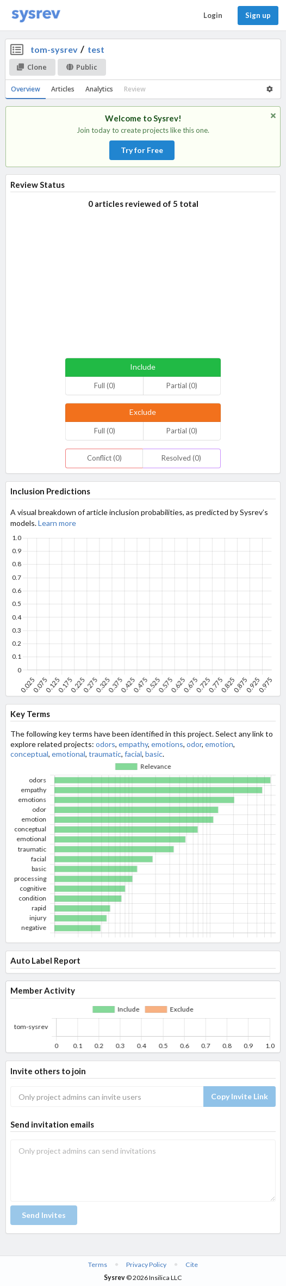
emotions (167, 744)
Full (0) (104, 385)
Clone (31, 67)
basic (154, 753)
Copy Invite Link (239, 1096)
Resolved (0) (181, 458)
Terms (97, 1264)
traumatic (105, 753)
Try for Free (142, 150)
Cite (191, 1264)
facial (133, 753)
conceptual (29, 753)
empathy (133, 744)
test (96, 49)
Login (212, 15)
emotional (68, 753)
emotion (219, 744)
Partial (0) (181, 385)
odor (194, 744)
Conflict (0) (104, 458)
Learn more (57, 523)
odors (105, 744)
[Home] (36, 15)
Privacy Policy (146, 1264)
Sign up (258, 15)
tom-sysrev (54, 49)
